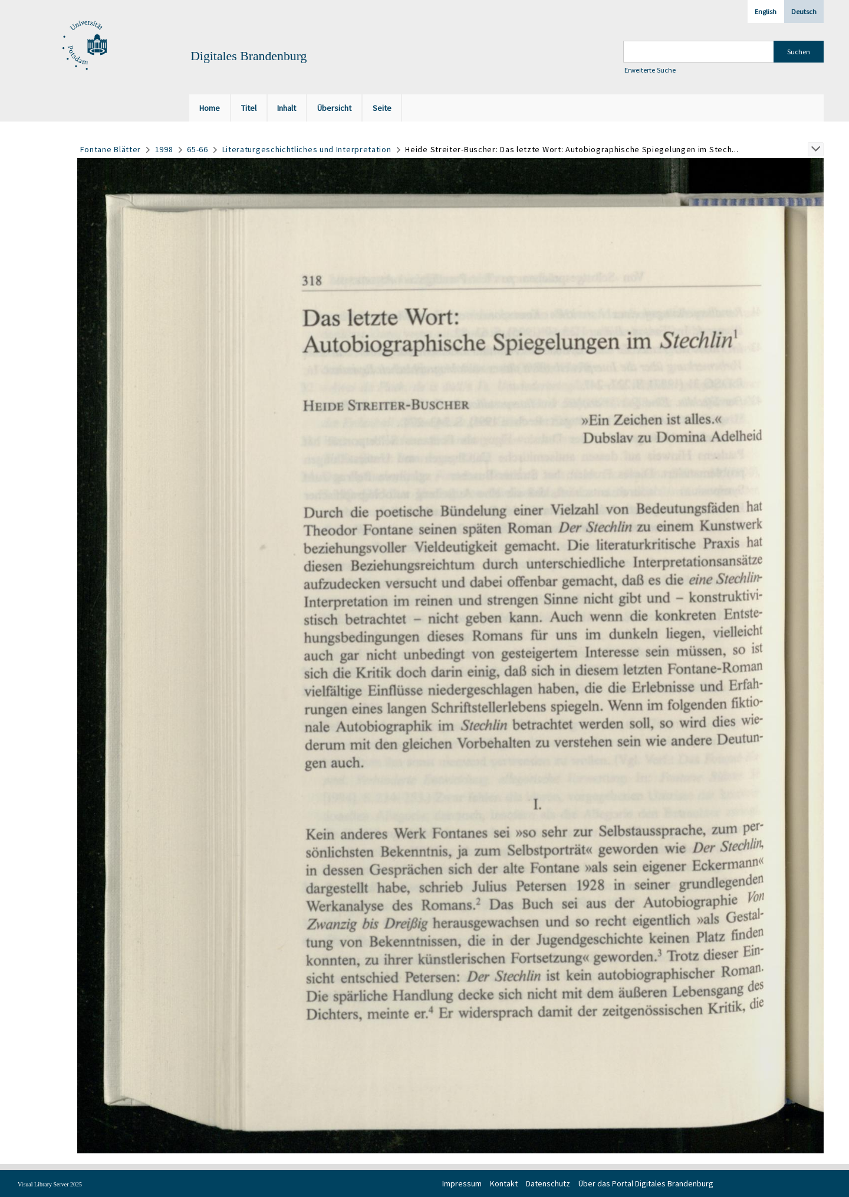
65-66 (197, 149)
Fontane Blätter (111, 149)
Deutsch (804, 11)
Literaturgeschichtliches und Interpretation (306, 149)
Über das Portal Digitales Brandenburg (645, 1183)
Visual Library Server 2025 (50, 1184)
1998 (164, 149)
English (765, 11)
